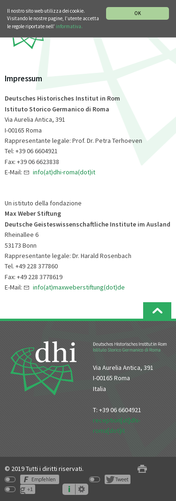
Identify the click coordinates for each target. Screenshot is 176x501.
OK (137, 13)
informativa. (69, 26)
